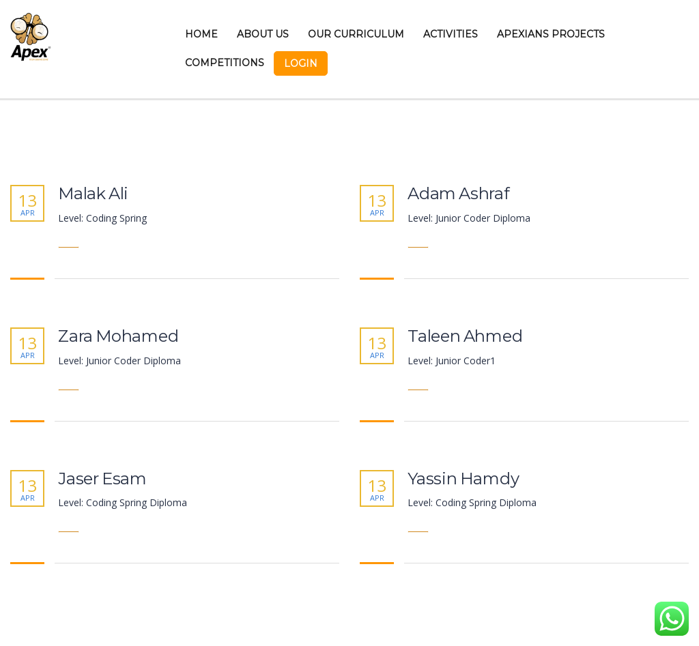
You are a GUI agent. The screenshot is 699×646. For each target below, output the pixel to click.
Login (300, 63)
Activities (450, 34)
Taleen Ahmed (465, 336)
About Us (263, 34)
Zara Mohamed (118, 336)
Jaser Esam (102, 478)
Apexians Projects (551, 34)
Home (201, 34)
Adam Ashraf (459, 193)
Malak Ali (93, 193)
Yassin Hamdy (463, 478)
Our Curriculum (356, 34)
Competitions (224, 63)
